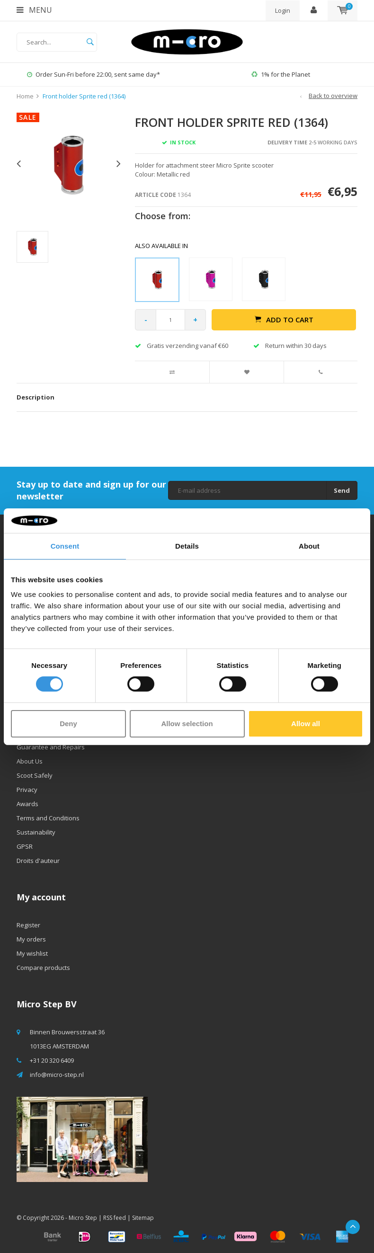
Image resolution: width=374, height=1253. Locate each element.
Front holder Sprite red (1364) (84, 96)
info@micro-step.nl (57, 1074)
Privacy (27, 789)
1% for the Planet (280, 74)
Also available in (161, 245)
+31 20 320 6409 (52, 1060)
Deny (68, 724)
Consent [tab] (65, 546)
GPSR (25, 846)
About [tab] (309, 546)
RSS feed (114, 1218)
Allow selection (187, 724)
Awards (27, 804)
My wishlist (32, 953)
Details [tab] (187, 546)
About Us (30, 761)
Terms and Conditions (48, 818)
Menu (34, 10)
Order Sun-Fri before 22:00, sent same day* (93, 74)
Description (35, 397)
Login (282, 10)
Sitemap (143, 1218)
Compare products (43, 967)
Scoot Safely (35, 775)
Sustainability (36, 832)
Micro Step (83, 1218)
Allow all (305, 724)
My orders (31, 939)
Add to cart (284, 319)
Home (25, 96)
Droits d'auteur (38, 860)
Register (28, 925)
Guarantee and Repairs (51, 747)
